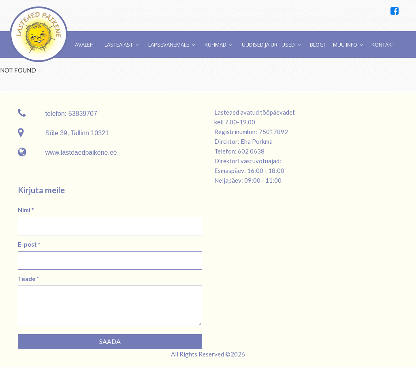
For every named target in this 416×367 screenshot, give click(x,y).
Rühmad (215, 44)
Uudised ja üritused (268, 44)
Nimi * (26, 209)
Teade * (28, 278)
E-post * (29, 244)
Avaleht (85, 44)
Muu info (345, 44)
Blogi (317, 44)
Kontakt (383, 44)
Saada (110, 341)
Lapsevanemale (168, 44)
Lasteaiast (119, 44)
